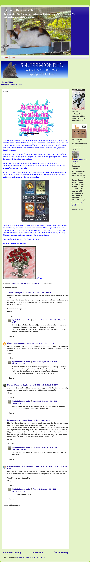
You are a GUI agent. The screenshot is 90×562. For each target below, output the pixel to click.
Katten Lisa (12, 343)
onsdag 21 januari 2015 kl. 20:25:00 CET (36, 343)
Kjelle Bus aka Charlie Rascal (19, 466)
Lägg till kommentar (12, 505)
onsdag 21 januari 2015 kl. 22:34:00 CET (31, 420)
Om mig (13, 57)
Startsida (5, 57)
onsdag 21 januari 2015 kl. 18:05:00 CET (32, 293)
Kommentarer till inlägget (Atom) (31, 557)
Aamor (10, 293)
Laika (9, 420)
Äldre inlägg (60, 552)
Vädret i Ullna (7, 82)
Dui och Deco (13, 385)
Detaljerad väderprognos (11, 84)
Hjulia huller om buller (19, 10)
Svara (9, 312)
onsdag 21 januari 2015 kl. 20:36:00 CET (38, 385)
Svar (12, 316)
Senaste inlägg (12, 552)
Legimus (18, 172)
